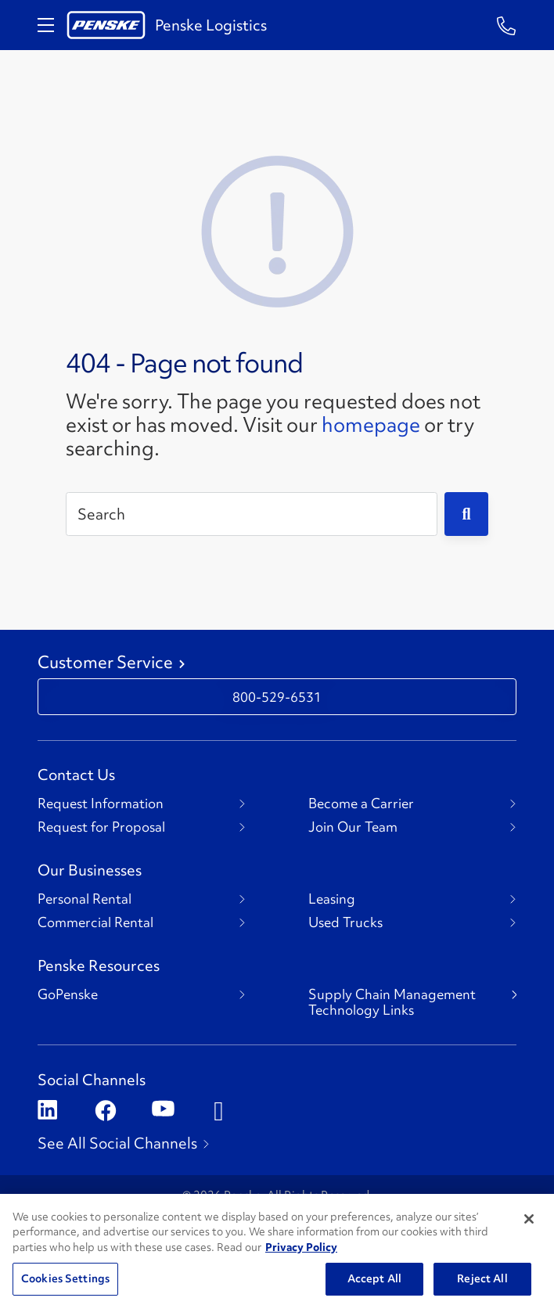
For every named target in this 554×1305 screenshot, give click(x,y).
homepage (371, 425)
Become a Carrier (361, 803)
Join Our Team (353, 827)
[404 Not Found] (277, 229)
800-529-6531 (277, 697)
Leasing (331, 899)
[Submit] (466, 514)
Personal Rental (84, 899)
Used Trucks (345, 922)
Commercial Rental (95, 922)
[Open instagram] (218, 1111)
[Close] (529, 1238)
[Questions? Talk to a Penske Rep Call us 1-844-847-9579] (506, 24)
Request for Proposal (101, 827)
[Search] (251, 514)
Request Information (101, 803)
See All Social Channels (117, 1143)
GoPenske (68, 994)
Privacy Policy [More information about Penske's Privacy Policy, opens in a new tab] (301, 1266)
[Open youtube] (161, 1111)
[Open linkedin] (47, 1111)
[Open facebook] (104, 1111)
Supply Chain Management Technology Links (392, 1002)
